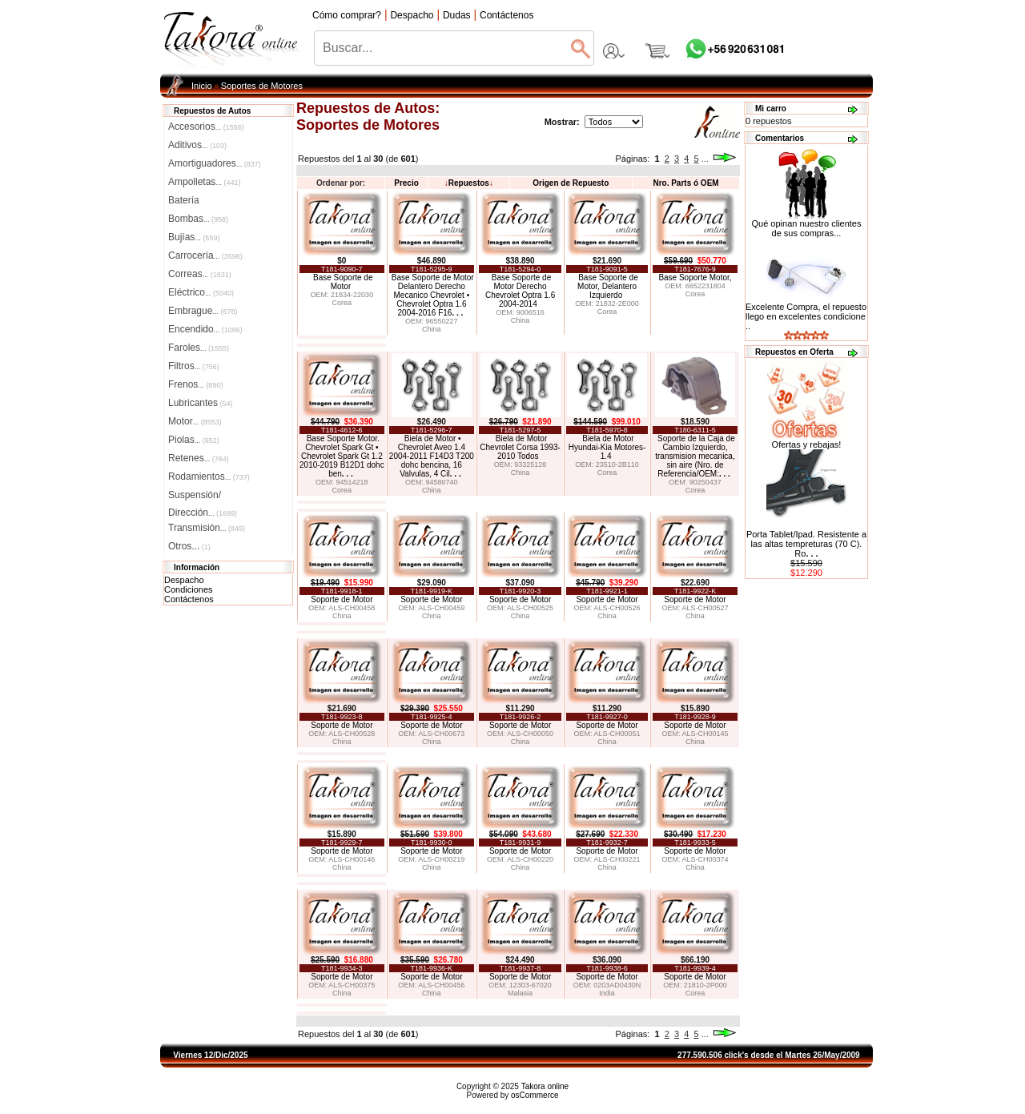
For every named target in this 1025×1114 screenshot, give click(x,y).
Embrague (202, 310)
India (607, 993)
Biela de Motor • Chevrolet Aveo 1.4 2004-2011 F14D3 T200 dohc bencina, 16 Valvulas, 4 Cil (431, 456)
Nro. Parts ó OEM (685, 183)
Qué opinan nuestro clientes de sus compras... (807, 224)
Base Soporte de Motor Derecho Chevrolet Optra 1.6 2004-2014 (520, 290)
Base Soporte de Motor (343, 282)
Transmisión (206, 527)
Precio (406, 183)
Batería (183, 200)
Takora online (545, 1086)
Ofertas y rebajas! (807, 444)
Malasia (520, 993)
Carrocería (205, 255)
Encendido (205, 329)
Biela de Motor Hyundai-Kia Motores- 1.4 (607, 447)
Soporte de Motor (341, 599)
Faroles (198, 347)
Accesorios (206, 126)
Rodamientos (209, 476)
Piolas (193, 439)
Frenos (195, 384)
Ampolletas (204, 181)
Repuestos (468, 183)
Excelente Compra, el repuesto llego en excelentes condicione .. (806, 316)
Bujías (193, 237)
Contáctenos (189, 599)
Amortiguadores (214, 163)
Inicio (201, 85)
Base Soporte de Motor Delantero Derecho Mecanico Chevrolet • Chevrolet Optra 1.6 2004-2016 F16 (433, 295)
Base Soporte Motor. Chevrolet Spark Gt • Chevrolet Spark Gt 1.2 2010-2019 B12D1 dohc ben (341, 456)
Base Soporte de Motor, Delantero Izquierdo (607, 286)
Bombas (198, 218)
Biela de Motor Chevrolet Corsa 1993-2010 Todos (520, 447)
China (431, 329)
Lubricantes (200, 402)
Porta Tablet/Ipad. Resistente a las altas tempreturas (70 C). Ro (806, 543)
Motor (195, 421)
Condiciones (188, 589)
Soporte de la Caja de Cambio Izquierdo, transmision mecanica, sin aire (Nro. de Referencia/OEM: (695, 456)
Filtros (193, 366)
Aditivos (197, 145)
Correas (199, 274)
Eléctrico (201, 292)
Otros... (189, 546)
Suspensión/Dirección (202, 496)
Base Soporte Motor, (694, 277)
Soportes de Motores (262, 85)
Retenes (198, 458)
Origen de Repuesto (571, 183)
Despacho (184, 580)
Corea (342, 303)
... (705, 158)
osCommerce (534, 1095)
